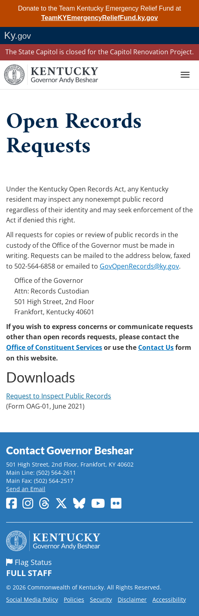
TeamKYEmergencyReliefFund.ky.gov (99, 17)
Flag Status (99, 568)
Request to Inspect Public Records (58, 395)
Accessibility (169, 599)
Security (101, 599)
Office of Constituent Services (54, 347)
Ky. (17, 35)
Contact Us (156, 347)
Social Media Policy (32, 599)
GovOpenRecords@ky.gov (139, 266)
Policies (74, 599)
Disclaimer (132, 599)
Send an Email (25, 489)
